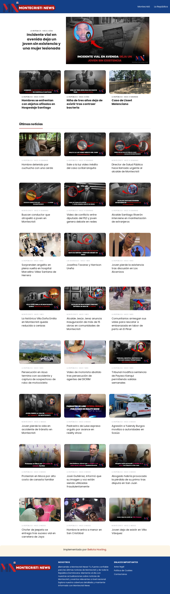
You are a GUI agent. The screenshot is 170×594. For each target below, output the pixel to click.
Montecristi (144, 6)
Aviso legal (119, 566)
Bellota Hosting (97, 549)
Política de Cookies (123, 570)
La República (161, 6)
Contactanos (120, 574)
